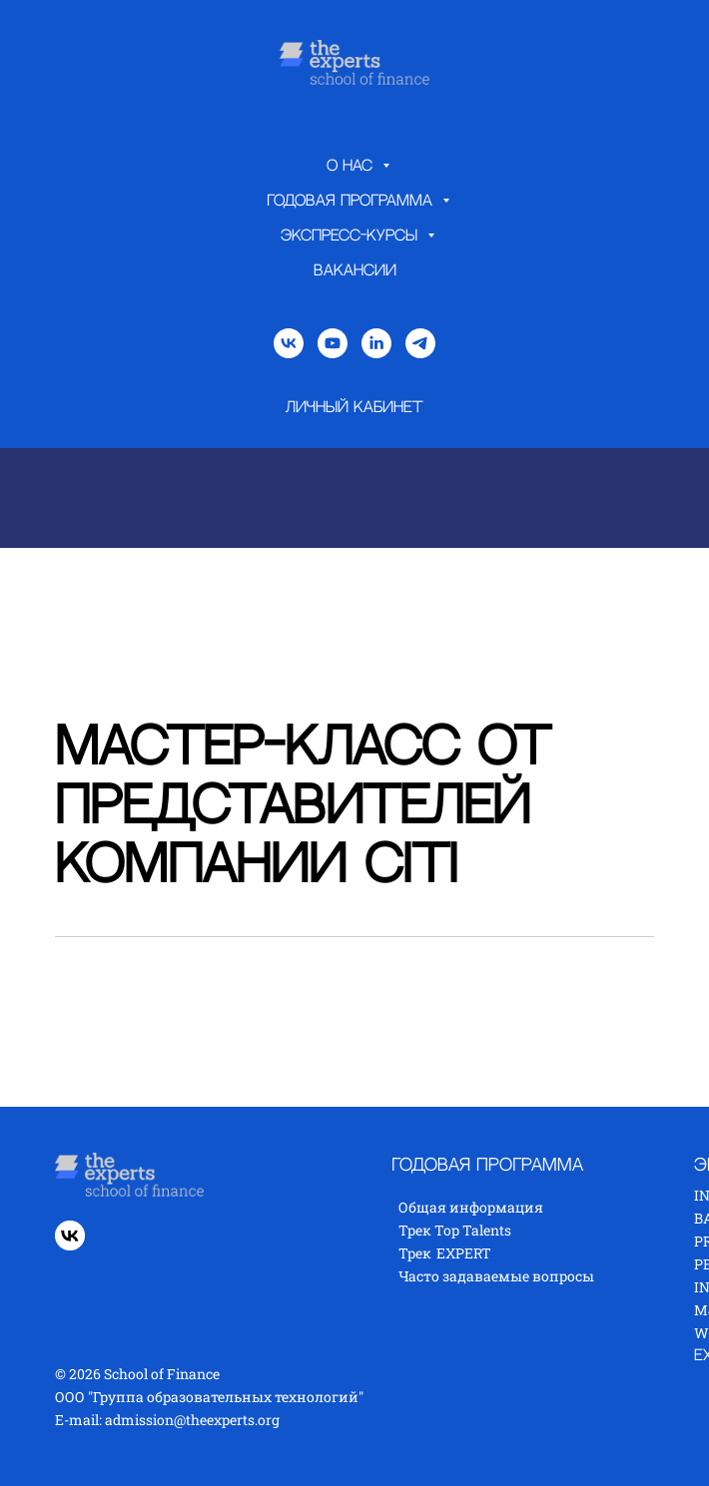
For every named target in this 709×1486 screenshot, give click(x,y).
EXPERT (463, 1252)
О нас (352, 166)
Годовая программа (352, 201)
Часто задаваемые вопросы (496, 1275)
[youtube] (333, 343)
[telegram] (420, 343)
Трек (414, 1252)
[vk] (289, 343)
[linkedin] (376, 343)
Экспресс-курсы (351, 236)
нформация (501, 1207)
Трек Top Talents (454, 1230)
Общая (423, 1207)
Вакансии (355, 270)
